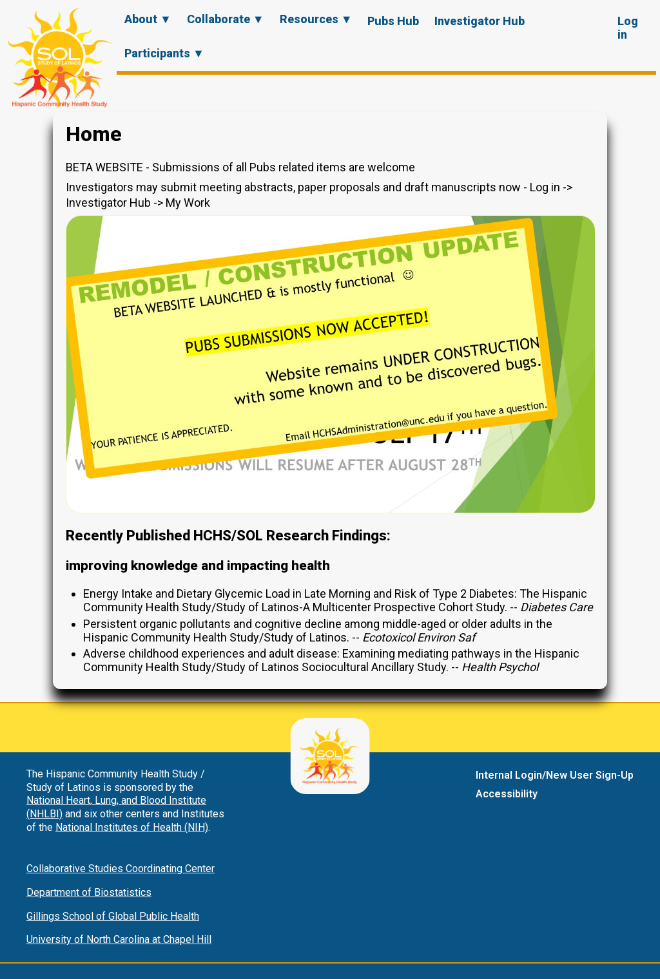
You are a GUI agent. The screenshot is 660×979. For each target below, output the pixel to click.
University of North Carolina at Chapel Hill (118, 939)
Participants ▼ (164, 53)
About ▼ (147, 19)
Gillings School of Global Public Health (112, 916)
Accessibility (507, 794)
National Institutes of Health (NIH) (131, 827)
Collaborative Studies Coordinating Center (120, 868)
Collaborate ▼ (225, 19)
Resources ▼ (316, 19)
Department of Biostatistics (88, 892)
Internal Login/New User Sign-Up (555, 775)
